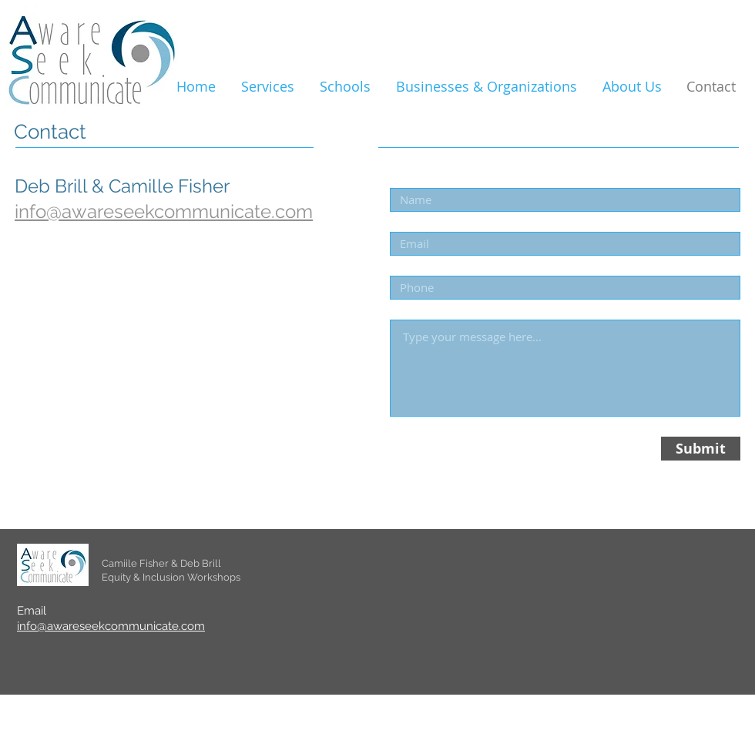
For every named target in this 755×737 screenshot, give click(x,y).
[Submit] (700, 449)
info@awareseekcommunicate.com (111, 626)
